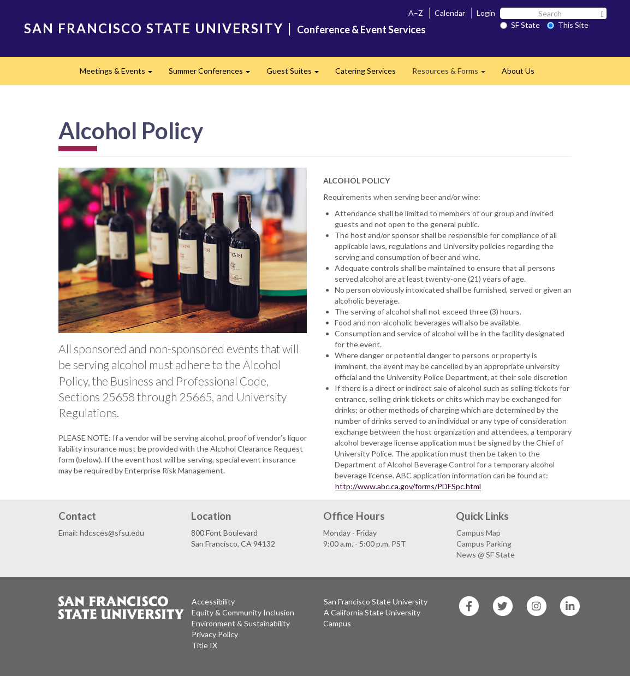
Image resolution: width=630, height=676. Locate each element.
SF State (520, 24)
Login (486, 12)
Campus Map (478, 532)
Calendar (450, 12)
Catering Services (365, 70)
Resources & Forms (453, 74)
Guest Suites (296, 74)
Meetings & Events (120, 74)
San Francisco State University (375, 601)
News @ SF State (485, 554)
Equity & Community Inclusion (243, 612)
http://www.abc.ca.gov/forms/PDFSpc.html (408, 486)
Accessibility (213, 601)
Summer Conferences (213, 74)
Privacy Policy (215, 634)
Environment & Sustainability (241, 623)
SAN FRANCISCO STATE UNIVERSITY (153, 28)
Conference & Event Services (361, 29)
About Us (518, 70)
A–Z (415, 12)
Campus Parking (484, 543)
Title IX (204, 645)
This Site (568, 24)
